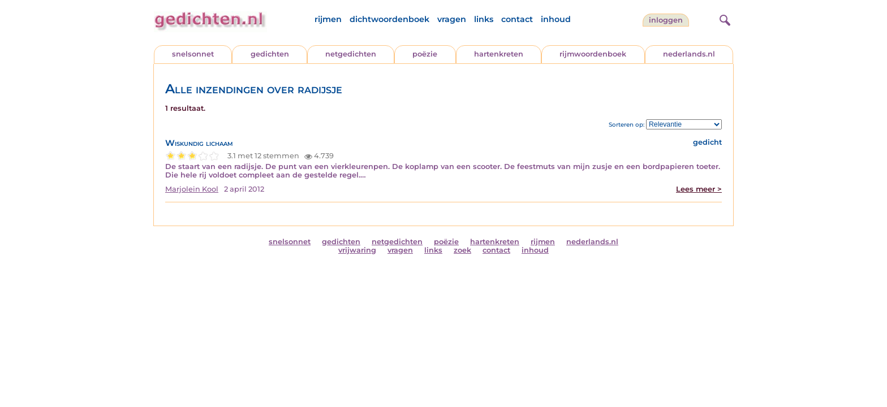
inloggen (666, 20)
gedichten (270, 54)
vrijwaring (357, 250)
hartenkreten (498, 54)
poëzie (424, 54)
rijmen (328, 19)
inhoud (556, 19)
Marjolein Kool (191, 189)
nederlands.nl (689, 54)
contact (517, 19)
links (483, 19)
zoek (462, 250)
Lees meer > (699, 189)
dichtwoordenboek (389, 19)
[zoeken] (723, 18)
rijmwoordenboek (592, 54)
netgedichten (350, 54)
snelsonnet (193, 54)
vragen (451, 19)
